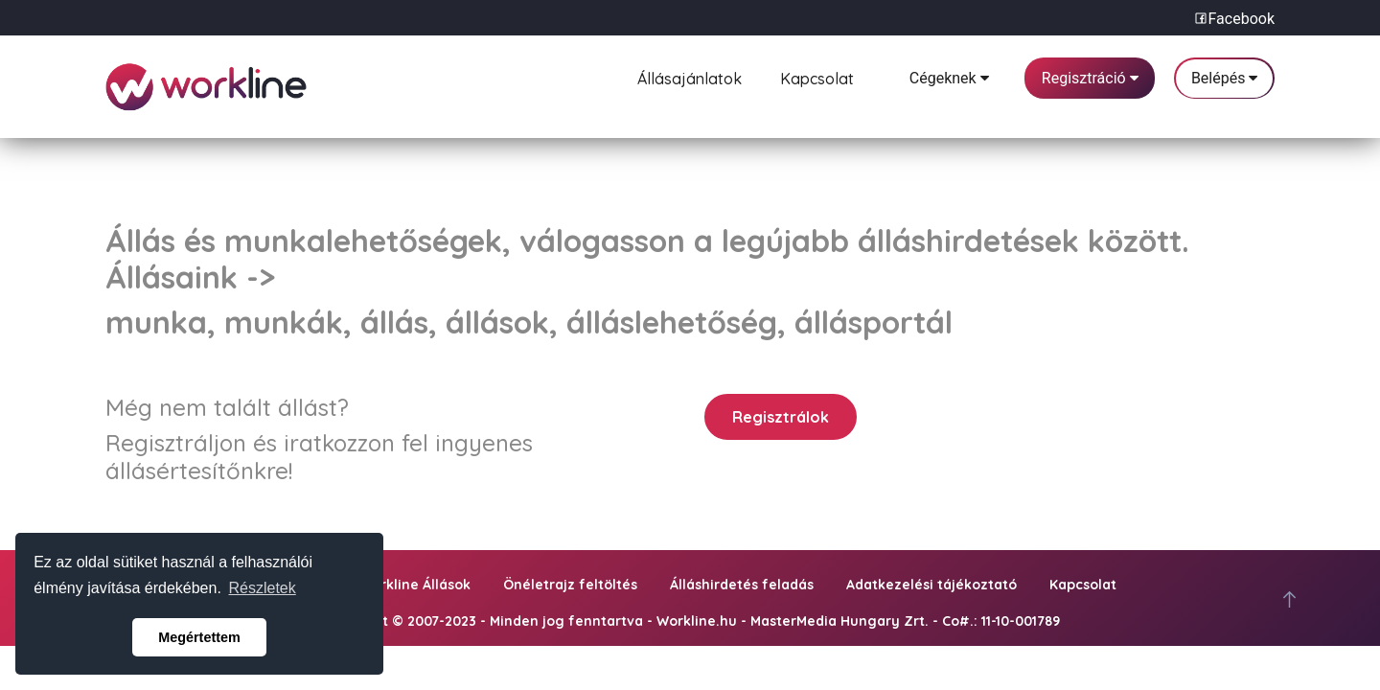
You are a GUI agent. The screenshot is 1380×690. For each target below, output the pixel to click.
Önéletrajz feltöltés (570, 584)
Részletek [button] (262, 588)
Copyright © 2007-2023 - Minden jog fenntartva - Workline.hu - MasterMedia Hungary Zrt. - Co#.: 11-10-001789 (690, 621)
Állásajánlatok (689, 76)
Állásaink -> (190, 277)
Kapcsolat (817, 76)
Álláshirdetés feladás (742, 584)
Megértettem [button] (199, 637)
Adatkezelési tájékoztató (931, 584)
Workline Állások (415, 584)
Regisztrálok (780, 416)
